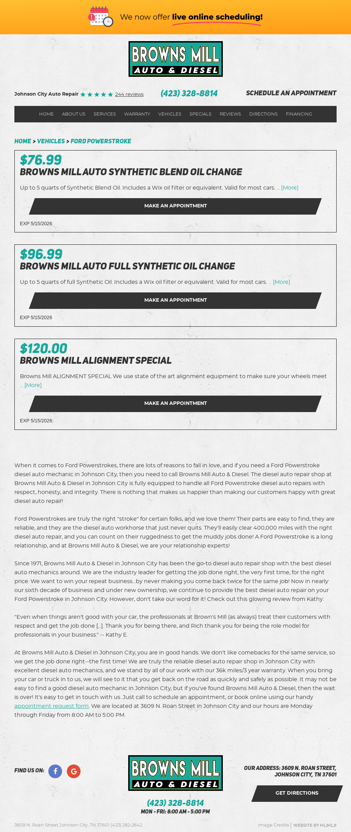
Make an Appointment (175, 206)
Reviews (230, 114)
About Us (73, 114)
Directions (263, 114)
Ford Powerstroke (101, 141)
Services (105, 114)
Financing (299, 114)
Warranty (137, 114)
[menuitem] (46, 114)
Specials (200, 114)
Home (46, 114)
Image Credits (273, 825)
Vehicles (169, 114)
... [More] (287, 188)
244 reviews (129, 94)
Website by (315, 825)
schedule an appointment (291, 94)
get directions (297, 793)
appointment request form (51, 706)
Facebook (55, 771)
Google (74, 771)
